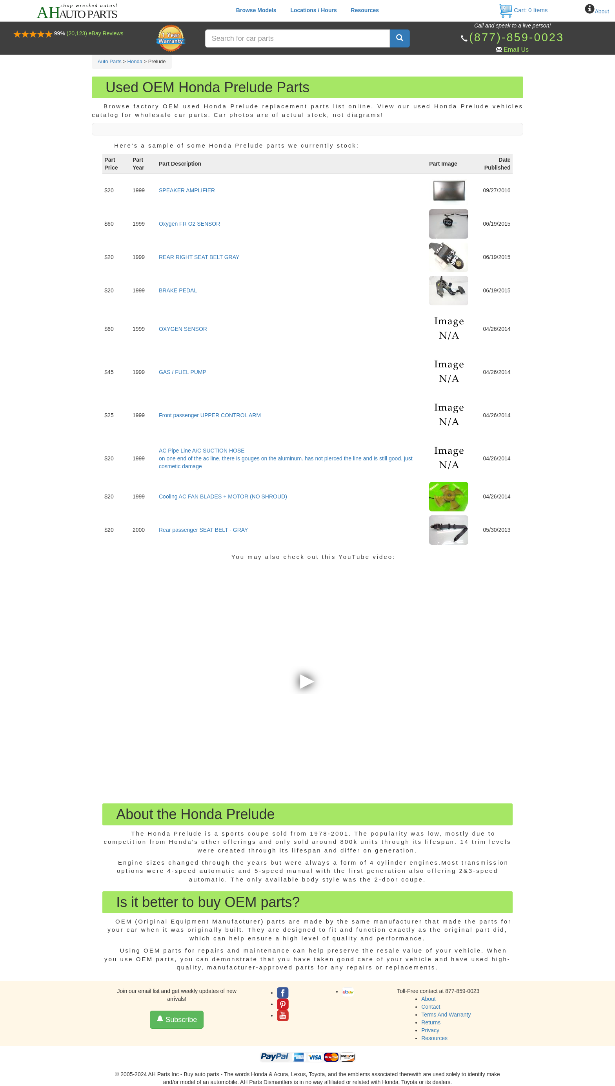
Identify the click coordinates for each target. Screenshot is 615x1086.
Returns (430, 1022)
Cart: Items (523, 10)
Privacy (430, 1030)
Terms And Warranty (446, 1014)
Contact (430, 1007)
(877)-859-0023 (516, 37)
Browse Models (256, 10)
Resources (365, 10)
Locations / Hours (313, 10)
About (602, 11)
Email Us (516, 49)
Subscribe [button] (176, 1019)
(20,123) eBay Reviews (95, 33)
